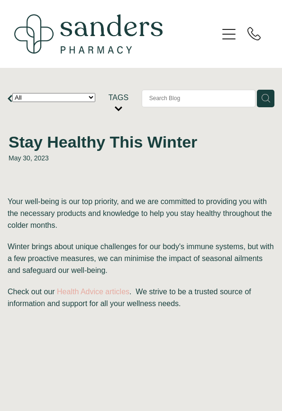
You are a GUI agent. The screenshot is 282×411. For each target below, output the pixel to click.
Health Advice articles (93, 292)
